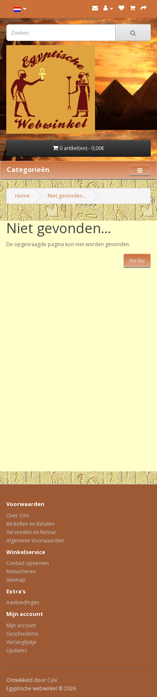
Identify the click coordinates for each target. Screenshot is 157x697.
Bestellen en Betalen (30, 523)
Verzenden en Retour (31, 532)
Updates (16, 650)
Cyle (52, 680)
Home (22, 195)
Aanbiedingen (22, 602)
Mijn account (21, 625)
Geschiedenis (22, 633)
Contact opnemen (27, 563)
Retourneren (21, 571)
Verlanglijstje (21, 642)
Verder (137, 260)
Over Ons (17, 515)
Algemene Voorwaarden (35, 540)
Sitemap (16, 579)
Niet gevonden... (67, 195)
